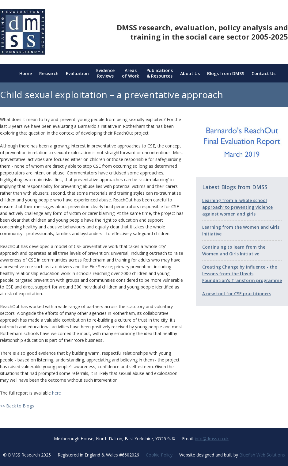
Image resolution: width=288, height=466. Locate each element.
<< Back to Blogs (17, 406)
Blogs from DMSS (225, 73)
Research (49, 73)
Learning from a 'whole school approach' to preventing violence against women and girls (237, 207)
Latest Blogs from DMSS (234, 187)
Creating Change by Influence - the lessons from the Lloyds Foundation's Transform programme (242, 273)
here (56, 393)
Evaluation (77, 73)
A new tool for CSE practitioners (236, 293)
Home (25, 73)
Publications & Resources (159, 73)
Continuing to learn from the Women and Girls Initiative (233, 250)
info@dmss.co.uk (212, 438)
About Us (190, 73)
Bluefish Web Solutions (262, 455)
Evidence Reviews (105, 73)
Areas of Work (130, 73)
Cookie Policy (159, 455)
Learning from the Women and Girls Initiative (240, 230)
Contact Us (263, 73)
